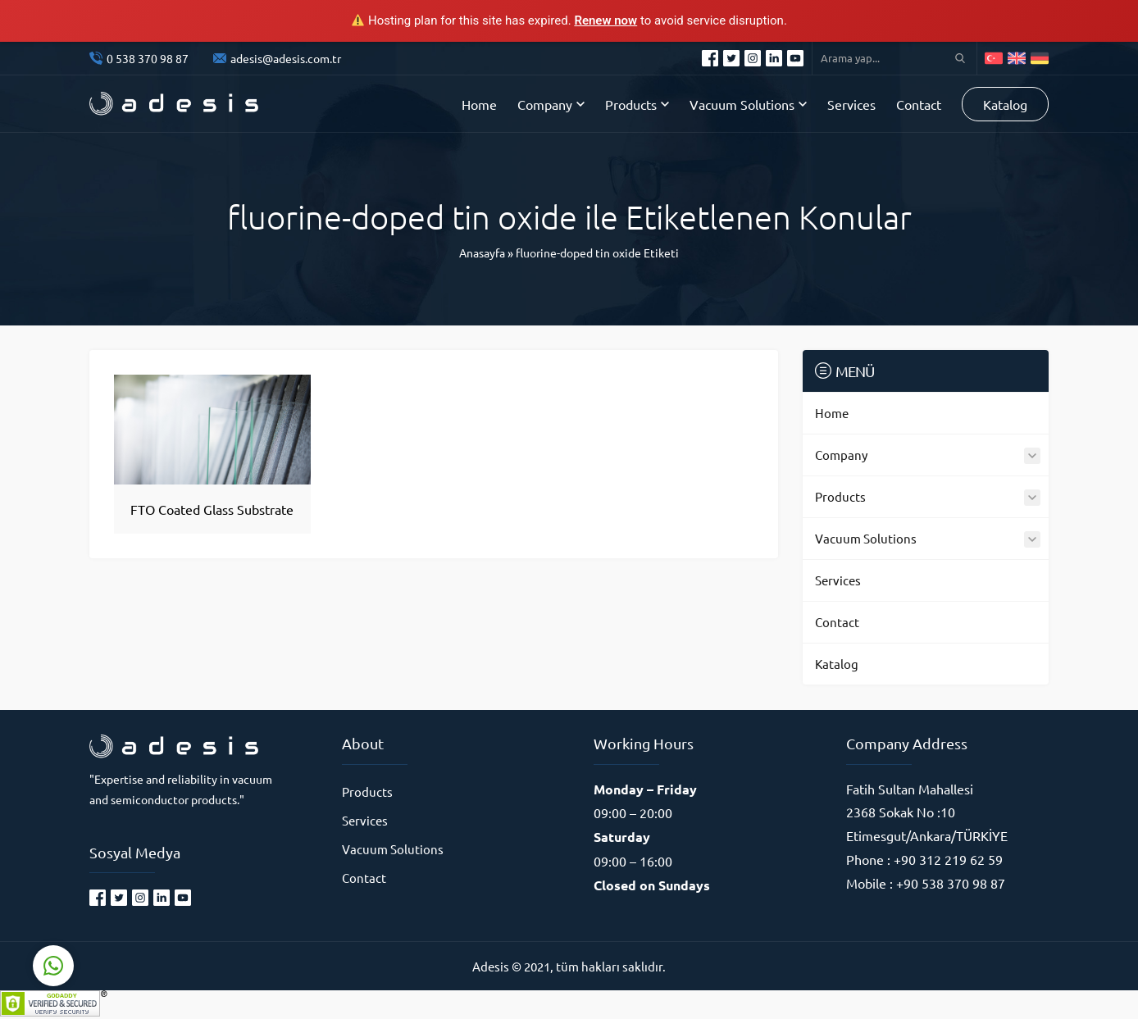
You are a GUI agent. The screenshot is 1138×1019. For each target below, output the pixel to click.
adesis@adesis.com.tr (285, 58)
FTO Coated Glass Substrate (212, 509)
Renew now (605, 20)
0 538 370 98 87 (148, 58)
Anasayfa (482, 252)
